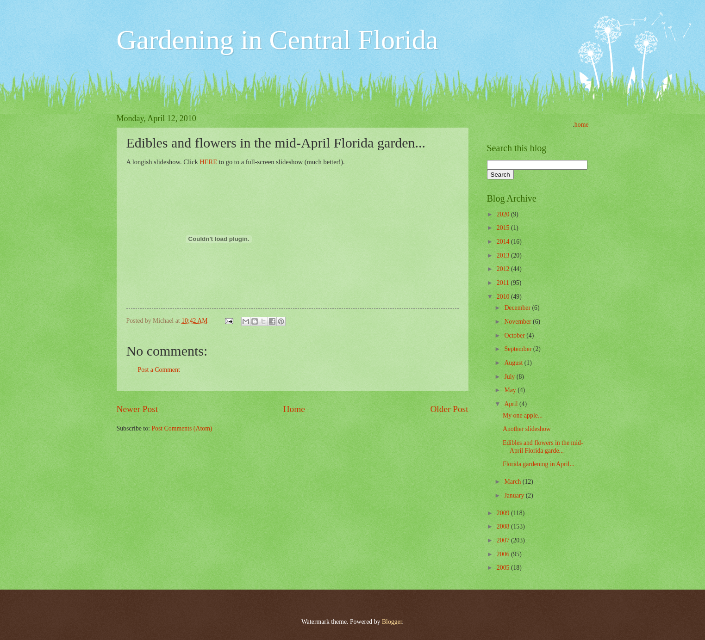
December (518, 307)
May (511, 390)
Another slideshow (527, 428)
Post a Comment (159, 369)
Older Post (449, 409)
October (515, 335)
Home (294, 409)
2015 (504, 227)
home (581, 124)
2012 (504, 268)
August (514, 362)
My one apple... (523, 415)
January (514, 495)
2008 (504, 526)
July (510, 376)
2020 (504, 214)
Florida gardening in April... (538, 464)
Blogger (392, 621)
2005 (504, 567)
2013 (504, 255)
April (511, 403)
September (518, 348)
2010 (504, 296)
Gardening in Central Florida (277, 40)
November (518, 321)
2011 (504, 282)
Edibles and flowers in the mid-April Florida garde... (543, 446)
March (513, 481)
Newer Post (137, 409)
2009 (504, 513)
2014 (504, 241)
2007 (504, 540)
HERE (209, 162)
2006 (504, 554)
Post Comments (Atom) (181, 428)
